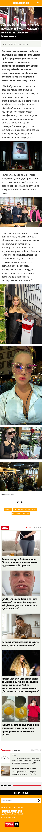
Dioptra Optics (20, 509)
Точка (4, 44)
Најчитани (6, 785)
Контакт (20, 807)
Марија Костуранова (20, 513)
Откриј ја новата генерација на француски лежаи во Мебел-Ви (24, 773)
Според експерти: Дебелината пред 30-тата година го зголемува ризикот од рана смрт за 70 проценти (20, 562)
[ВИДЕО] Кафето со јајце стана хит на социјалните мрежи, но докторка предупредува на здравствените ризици (20, 729)
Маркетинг (12, 807)
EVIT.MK (14, 755)
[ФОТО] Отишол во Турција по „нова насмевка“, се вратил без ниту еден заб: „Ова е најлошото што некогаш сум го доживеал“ (19, 603)
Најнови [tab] (28, 527)
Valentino (32, 509)
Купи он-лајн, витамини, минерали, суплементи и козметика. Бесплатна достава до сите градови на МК (26, 760)
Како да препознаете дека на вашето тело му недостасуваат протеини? (20, 643)
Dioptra (8, 509)
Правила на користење (8, 817)
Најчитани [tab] (37, 527)
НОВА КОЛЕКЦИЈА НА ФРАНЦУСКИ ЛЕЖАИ (24, 768)
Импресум (4, 807)
